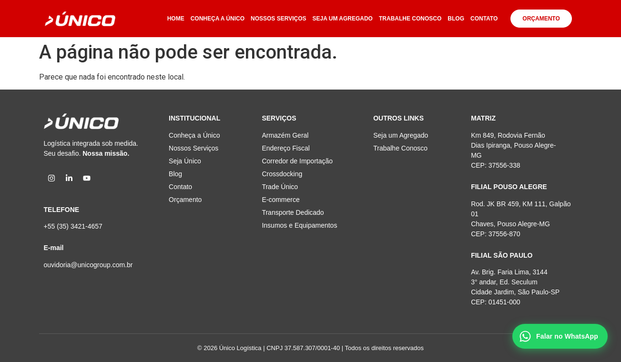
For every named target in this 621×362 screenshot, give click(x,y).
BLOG (456, 18)
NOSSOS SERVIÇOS (278, 18)
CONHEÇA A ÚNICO (217, 18)
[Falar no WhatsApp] (560, 336)
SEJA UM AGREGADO (343, 18)
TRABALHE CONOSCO (410, 18)
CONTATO (484, 18)
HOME (175, 18)
